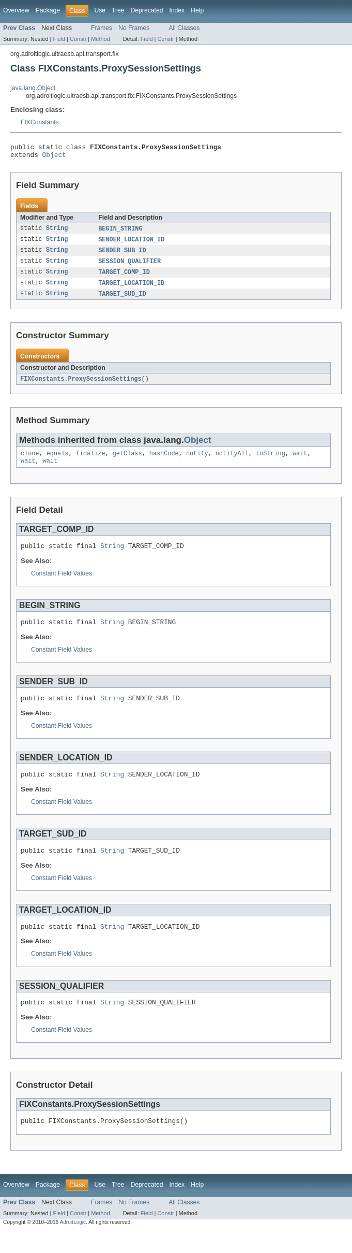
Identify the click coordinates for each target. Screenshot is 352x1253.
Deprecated (147, 10)
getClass (127, 461)
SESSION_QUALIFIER (129, 266)
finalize (90, 461)
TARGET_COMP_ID (124, 277)
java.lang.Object (32, 88)
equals (58, 461)
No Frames (133, 28)
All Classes (184, 28)
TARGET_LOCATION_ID (131, 289)
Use (99, 10)
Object (54, 157)
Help (197, 10)
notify (197, 461)
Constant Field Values (61, 584)
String (57, 232)
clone (30, 461)
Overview (16, 10)
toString (270, 461)
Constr (78, 39)
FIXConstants (40, 122)
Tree (118, 10)
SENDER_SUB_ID (122, 255)
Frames (101, 28)
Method (100, 39)
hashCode (164, 461)
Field (59, 39)
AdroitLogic (72, 1244)
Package (48, 10)
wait (300, 461)
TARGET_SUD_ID (122, 300)
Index (177, 10)
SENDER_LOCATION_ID (131, 243)
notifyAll (232, 461)
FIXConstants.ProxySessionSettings (81, 386)
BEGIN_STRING (120, 232)
